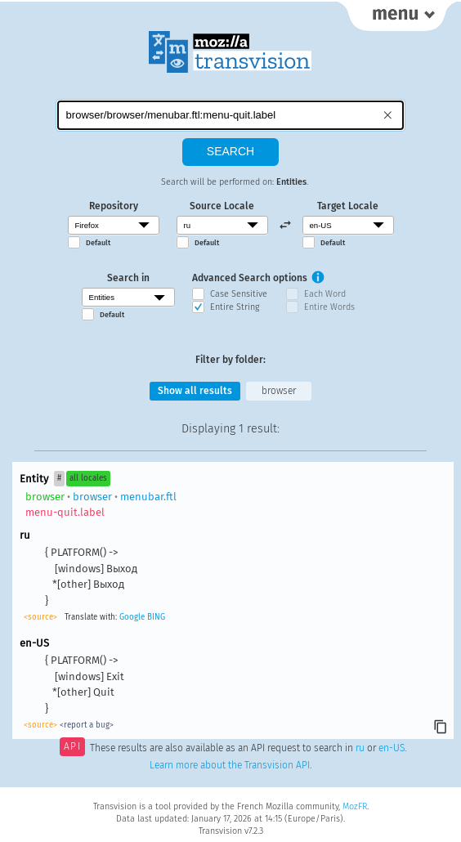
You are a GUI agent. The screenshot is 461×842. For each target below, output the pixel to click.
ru (360, 748)
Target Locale (347, 206)
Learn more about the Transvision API (230, 765)
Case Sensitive (238, 294)
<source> (40, 617)
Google (132, 617)
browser (279, 390)
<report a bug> (87, 725)
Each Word (325, 294)
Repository (113, 206)
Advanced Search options (249, 278)
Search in (128, 278)
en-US (391, 748)
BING (156, 617)
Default (98, 243)
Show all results (195, 390)
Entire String (234, 307)
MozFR (354, 806)
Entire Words (329, 307)
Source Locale (222, 206)
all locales (88, 478)
